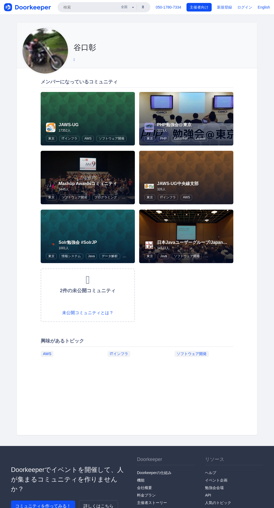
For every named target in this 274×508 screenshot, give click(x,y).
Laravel (200, 138)
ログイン (244, 7)
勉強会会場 (214, 488)
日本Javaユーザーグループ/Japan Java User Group (207, 242)
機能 (140, 480)
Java (91, 256)
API (208, 495)
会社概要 (144, 488)
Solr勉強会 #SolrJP (78, 242)
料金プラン (146, 495)
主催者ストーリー (152, 503)
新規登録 (224, 7)
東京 (51, 138)
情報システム (71, 256)
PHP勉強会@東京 (174, 124)
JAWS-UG (69, 124)
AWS (88, 138)
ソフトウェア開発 (111, 138)
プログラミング (105, 197)
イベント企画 (216, 480)
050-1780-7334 (168, 7)
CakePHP (181, 138)
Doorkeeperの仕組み (154, 473)
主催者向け (199, 7)
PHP (163, 138)
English (264, 7)
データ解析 (110, 256)
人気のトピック (218, 503)
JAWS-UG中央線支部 (178, 183)
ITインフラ (69, 138)
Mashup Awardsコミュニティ (88, 183)
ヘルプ (210, 473)
